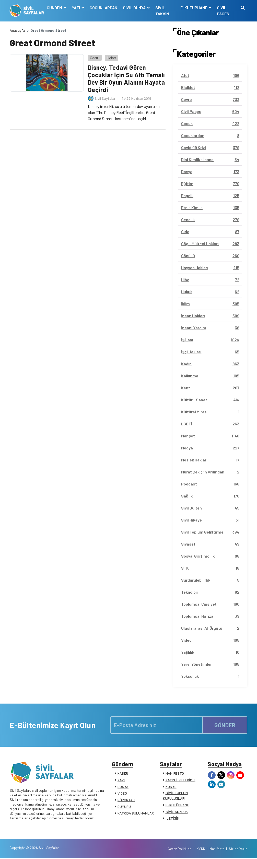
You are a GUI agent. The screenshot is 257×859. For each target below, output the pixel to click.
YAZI (121, 780)
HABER (123, 773)
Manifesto (217, 849)
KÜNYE (171, 786)
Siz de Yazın (238, 849)
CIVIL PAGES (223, 10)
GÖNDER (224, 725)
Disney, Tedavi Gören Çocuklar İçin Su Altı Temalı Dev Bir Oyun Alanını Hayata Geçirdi (126, 78)
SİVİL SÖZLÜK (177, 811)
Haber (111, 57)
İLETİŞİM (172, 818)
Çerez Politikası (180, 849)
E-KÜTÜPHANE (177, 805)
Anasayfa (17, 30)
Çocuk (94, 57)
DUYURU (124, 806)
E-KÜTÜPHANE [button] (194, 7)
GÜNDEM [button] (55, 7)
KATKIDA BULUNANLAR (136, 813)
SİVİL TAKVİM (162, 10)
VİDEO (122, 793)
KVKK (201, 849)
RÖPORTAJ (126, 800)
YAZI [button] (76, 7)
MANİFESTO (175, 773)
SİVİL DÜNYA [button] (135, 7)
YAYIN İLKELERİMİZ (180, 780)
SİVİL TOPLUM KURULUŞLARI (175, 795)
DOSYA (123, 786)
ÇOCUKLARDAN (104, 7)
